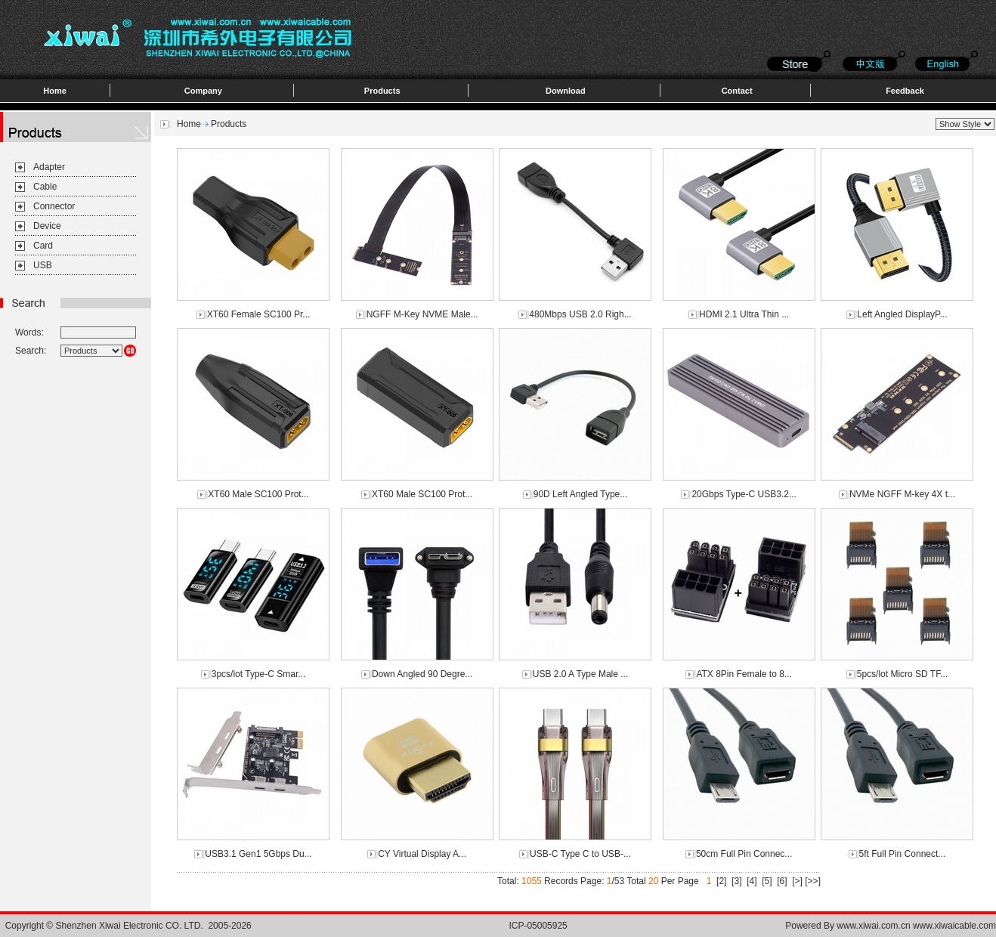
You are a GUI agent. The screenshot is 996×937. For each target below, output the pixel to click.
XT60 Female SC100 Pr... (259, 314)
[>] (797, 881)
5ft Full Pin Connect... (902, 854)
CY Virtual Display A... (422, 854)
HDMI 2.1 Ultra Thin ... (744, 314)
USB (42, 265)
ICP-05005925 (538, 925)
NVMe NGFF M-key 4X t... (902, 494)
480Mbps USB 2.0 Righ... (580, 314)
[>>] (813, 881)
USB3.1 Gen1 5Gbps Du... (258, 854)
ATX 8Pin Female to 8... (744, 674)
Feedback (905, 90)
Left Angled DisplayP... (902, 314)
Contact (737, 90)
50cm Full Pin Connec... (744, 854)
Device (47, 226)
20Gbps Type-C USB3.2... (743, 494)
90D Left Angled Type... (581, 494)
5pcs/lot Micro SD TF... (902, 674)
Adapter (49, 167)
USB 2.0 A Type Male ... (581, 674)
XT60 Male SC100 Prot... (258, 494)
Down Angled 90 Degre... (422, 674)
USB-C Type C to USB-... (580, 854)
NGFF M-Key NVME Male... (422, 314)
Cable (45, 186)
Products (382, 90)
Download (566, 90)
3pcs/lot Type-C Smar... (259, 674)
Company (203, 90)
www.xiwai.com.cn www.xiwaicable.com (916, 925)
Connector (54, 206)
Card (43, 245)
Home (55, 90)
